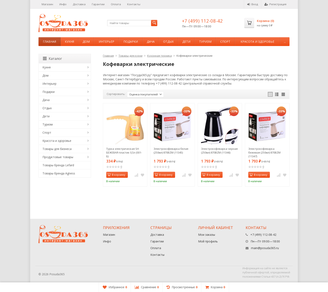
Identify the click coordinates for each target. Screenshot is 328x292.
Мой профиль (208, 241)
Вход (252, 4)
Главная (49, 42)
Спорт (225, 42)
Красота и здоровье (257, 42)
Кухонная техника (159, 56)
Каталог (52, 58)
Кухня (69, 42)
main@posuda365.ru (265, 248)
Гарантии (98, 4)
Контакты (133, 4)
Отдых (168, 42)
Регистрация (275, 4)
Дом (86, 42)
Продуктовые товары (57, 157)
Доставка (79, 4)
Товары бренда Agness (58, 173)
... (285, 42)
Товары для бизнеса (57, 149)
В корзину (116, 175)
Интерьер (106, 42)
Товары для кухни (130, 56)
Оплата (116, 4)
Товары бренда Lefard (58, 165)
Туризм (205, 42)
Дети (186, 42)
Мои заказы (206, 235)
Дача (151, 42)
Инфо (63, 4)
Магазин (47, 4)
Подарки (130, 42)
